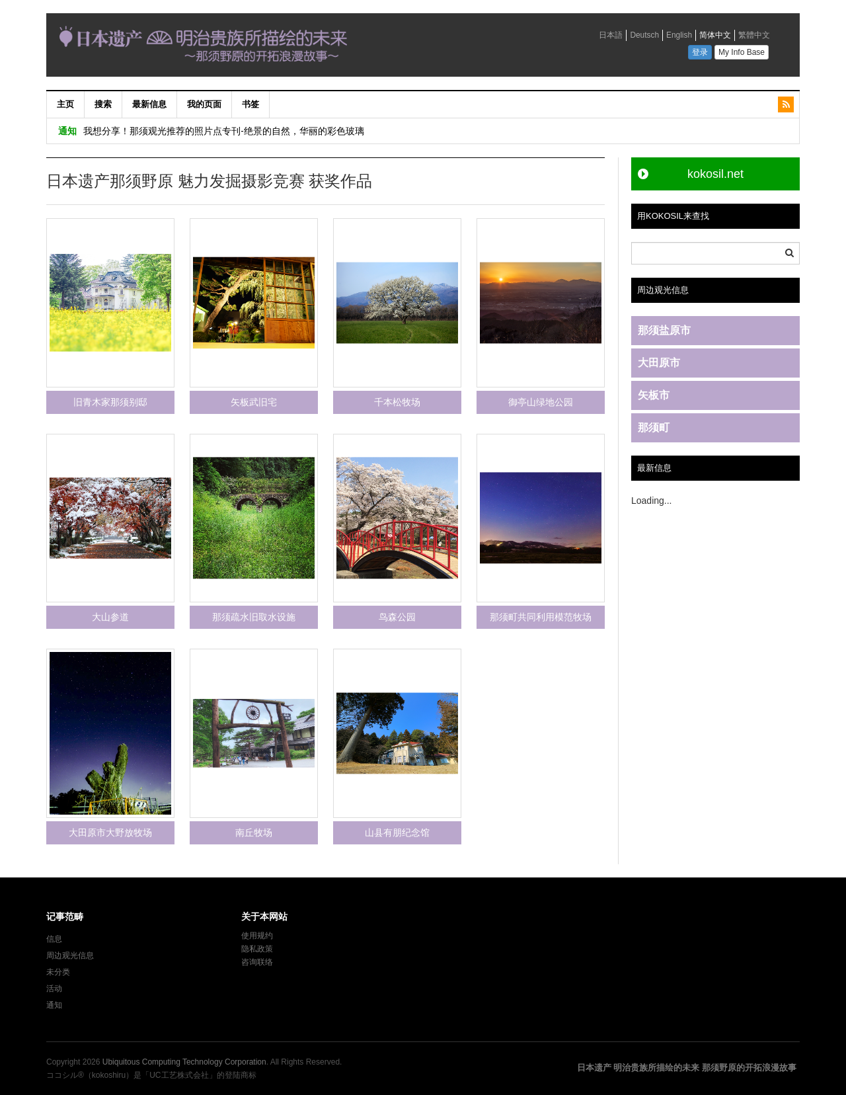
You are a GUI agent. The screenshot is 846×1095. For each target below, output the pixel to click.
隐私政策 (257, 948)
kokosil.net (715, 174)
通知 (54, 1005)
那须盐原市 (664, 330)
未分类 (58, 972)
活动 (54, 988)
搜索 (103, 104)
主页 (65, 104)
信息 (54, 939)
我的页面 (204, 104)
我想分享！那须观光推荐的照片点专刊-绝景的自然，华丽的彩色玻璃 (223, 130)
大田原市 (659, 362)
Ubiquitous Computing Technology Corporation (184, 1062)
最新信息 (149, 104)
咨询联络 (257, 962)
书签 (250, 104)
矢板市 (654, 395)
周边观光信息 (70, 955)
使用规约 (257, 935)
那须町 (654, 427)
